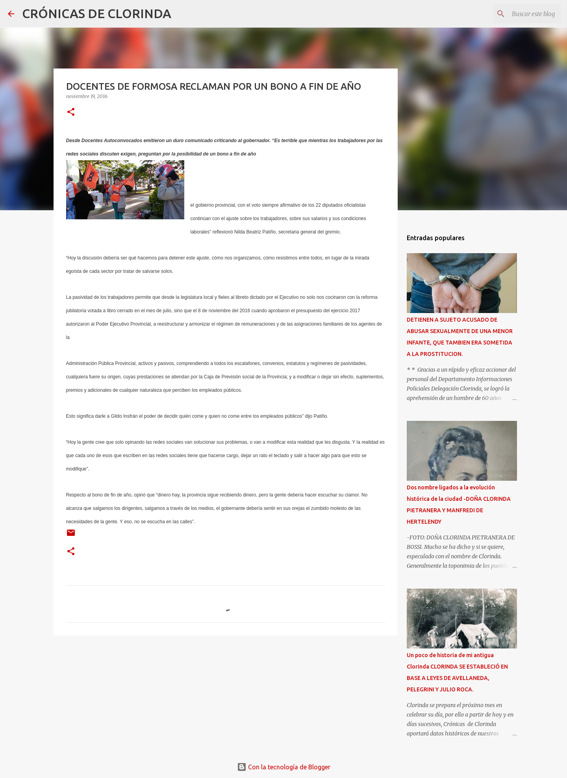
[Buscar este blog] (519, 13)
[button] (71, 112)
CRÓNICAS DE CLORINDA (96, 13)
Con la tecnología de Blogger (283, 767)
